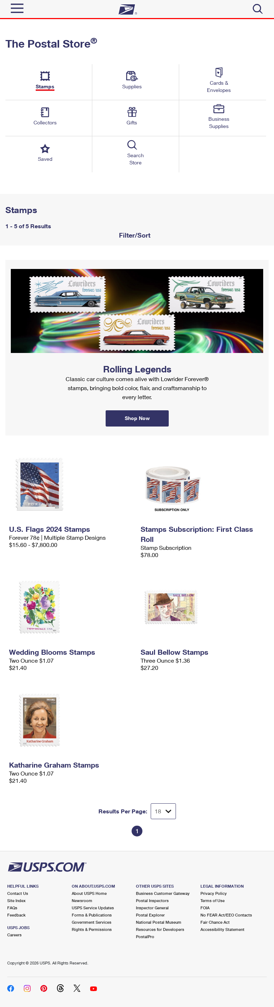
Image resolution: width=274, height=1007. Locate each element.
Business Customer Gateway (163, 893)
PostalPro (145, 936)
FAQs (12, 907)
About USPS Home (89, 893)
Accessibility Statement (222, 929)
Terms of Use (212, 900)
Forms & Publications (92, 915)
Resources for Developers (160, 929)
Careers (14, 934)
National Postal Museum (158, 922)
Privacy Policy (213, 893)
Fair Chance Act (215, 922)
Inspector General (152, 907)
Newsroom (82, 900)
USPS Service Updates (93, 907)
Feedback (16, 915)
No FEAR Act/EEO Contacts (226, 915)
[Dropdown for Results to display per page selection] (163, 811)
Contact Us (17, 893)
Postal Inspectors (152, 900)
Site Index (16, 900)
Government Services (91, 922)
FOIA (204, 907)
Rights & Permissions (92, 929)
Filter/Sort (133, 235)
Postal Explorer (150, 915)
